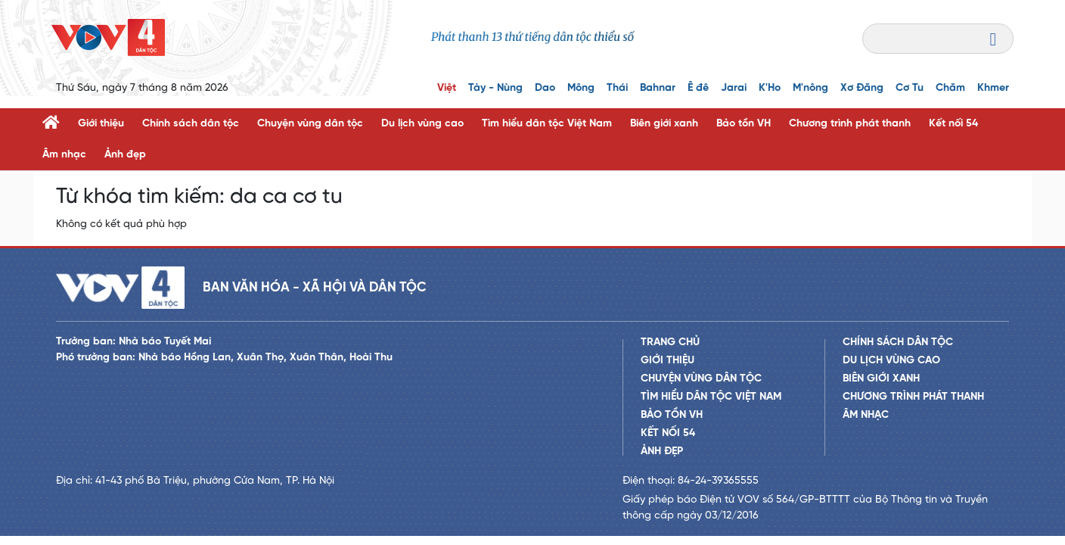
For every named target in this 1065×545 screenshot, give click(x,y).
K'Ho (770, 88)
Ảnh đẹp (125, 154)
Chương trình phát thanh (850, 123)
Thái (617, 88)
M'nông (810, 88)
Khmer (993, 88)
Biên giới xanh (664, 123)
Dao (545, 88)
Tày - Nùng (495, 88)
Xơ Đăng (861, 88)
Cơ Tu (910, 88)
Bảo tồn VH (743, 123)
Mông (581, 88)
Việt (446, 88)
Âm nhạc (64, 154)
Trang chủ (670, 342)
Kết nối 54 (953, 123)
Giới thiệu (101, 123)
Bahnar (657, 88)
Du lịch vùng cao (422, 123)
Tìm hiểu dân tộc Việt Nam (547, 123)
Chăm (950, 88)
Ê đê (698, 88)
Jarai (734, 88)
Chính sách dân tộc (190, 123)
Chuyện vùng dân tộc (310, 123)
